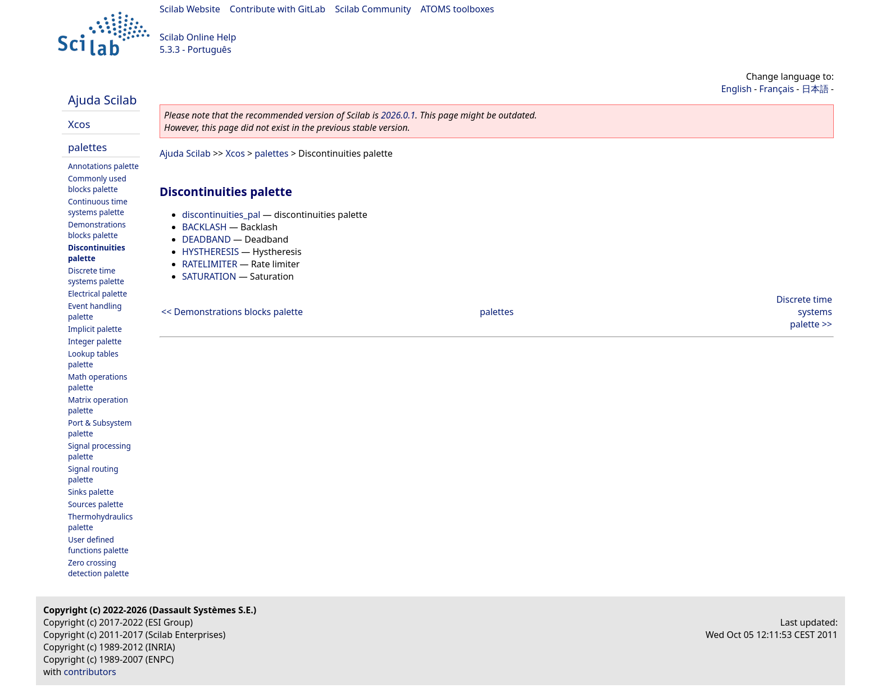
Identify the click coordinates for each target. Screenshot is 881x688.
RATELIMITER (209, 264)
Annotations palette (103, 166)
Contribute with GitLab (277, 9)
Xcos (79, 124)
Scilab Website (190, 9)
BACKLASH (204, 227)
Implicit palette (95, 329)
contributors (90, 672)
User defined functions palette (98, 544)
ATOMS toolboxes (457, 9)
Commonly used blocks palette (97, 183)
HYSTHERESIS (210, 251)
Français (776, 89)
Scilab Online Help (198, 37)
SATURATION (209, 276)
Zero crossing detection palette (98, 567)
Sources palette (95, 504)
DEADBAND (206, 239)
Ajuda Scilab (102, 100)
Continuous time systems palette (98, 206)
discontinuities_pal (221, 214)
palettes (87, 147)
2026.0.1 (398, 115)
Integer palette (94, 341)
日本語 (815, 89)
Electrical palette (97, 293)
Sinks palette (90, 491)
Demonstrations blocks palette (97, 229)
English (736, 89)
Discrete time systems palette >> (804, 311)
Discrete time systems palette (96, 275)
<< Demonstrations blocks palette (232, 312)
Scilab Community (373, 9)
